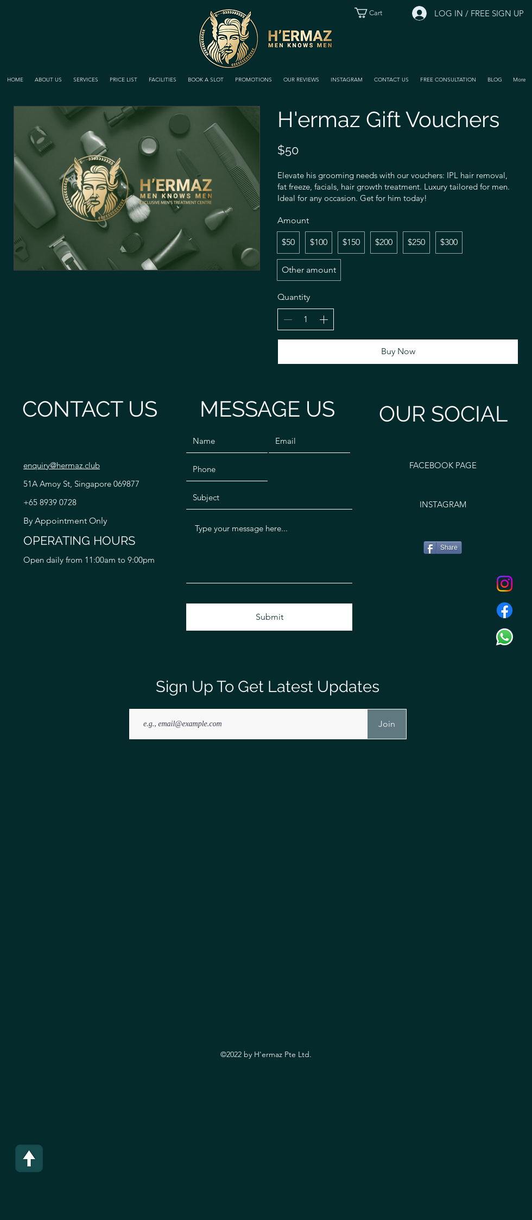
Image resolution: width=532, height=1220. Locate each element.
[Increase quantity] (323, 319)
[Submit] (269, 617)
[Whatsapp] (504, 636)
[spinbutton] (305, 319)
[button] (85, 80)
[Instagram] (504, 583)
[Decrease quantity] (287, 319)
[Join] (387, 724)
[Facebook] (504, 610)
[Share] (442, 547)
